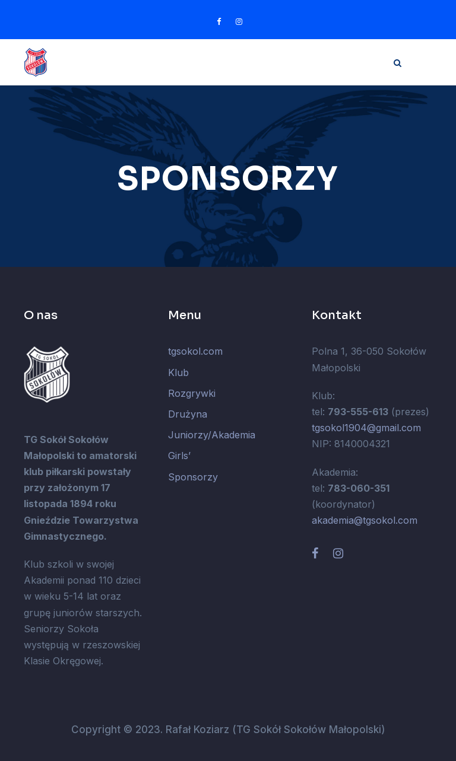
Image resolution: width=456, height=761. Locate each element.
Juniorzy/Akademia (211, 435)
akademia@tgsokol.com (364, 520)
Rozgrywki (192, 393)
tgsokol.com (195, 351)
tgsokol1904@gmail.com (366, 428)
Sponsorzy (193, 477)
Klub (178, 372)
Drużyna (187, 414)
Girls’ (179, 455)
